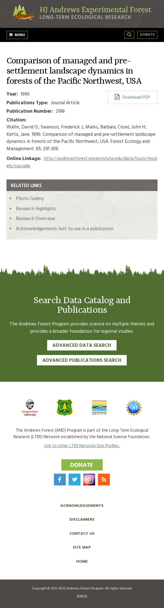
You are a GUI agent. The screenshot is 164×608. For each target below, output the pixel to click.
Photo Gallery (30, 199)
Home (82, 561)
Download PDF (136, 97)
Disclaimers (82, 519)
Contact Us (82, 534)
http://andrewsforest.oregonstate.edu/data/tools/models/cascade (81, 162)
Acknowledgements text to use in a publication (64, 229)
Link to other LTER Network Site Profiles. (82, 446)
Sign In (82, 596)
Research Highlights (36, 209)
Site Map (82, 547)
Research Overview (35, 219)
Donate (147, 35)
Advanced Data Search (82, 345)
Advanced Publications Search (81, 360)
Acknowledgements (82, 506)
